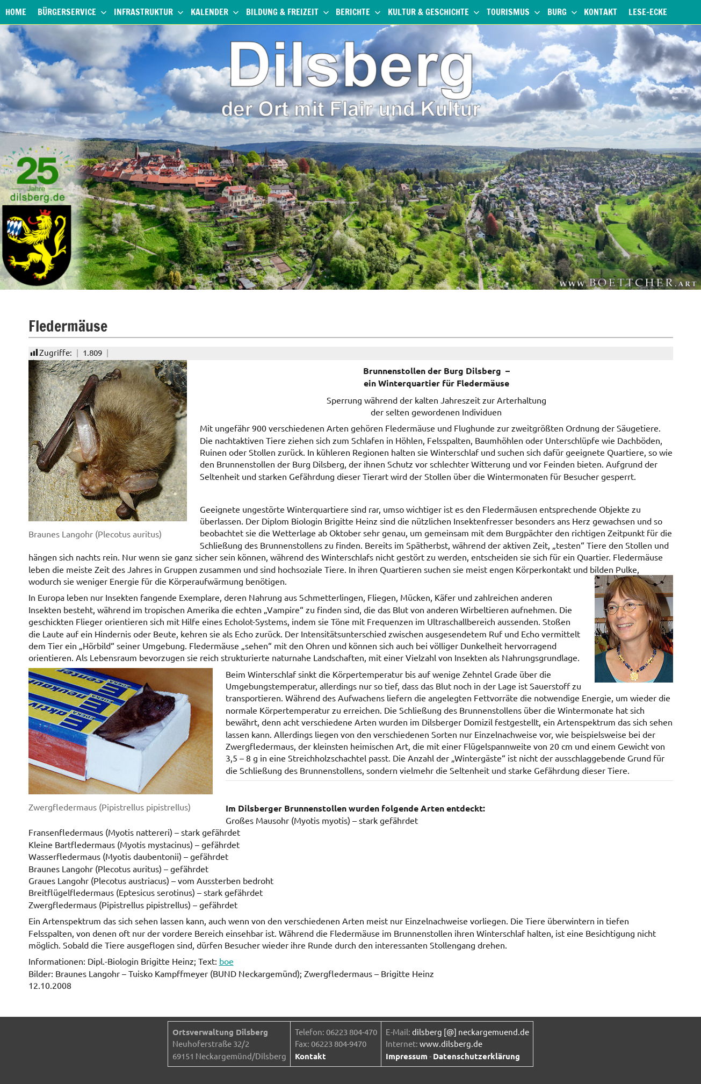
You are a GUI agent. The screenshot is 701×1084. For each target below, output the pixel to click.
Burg (562, 12)
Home (15, 12)
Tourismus (513, 12)
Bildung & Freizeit (287, 12)
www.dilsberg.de (451, 1043)
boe (226, 961)
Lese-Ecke (647, 12)
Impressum (407, 1056)
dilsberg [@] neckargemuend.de (470, 1031)
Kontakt (600, 12)
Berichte (358, 12)
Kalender (215, 12)
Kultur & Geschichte (434, 12)
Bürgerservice (72, 12)
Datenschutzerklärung (476, 1056)
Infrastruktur (149, 12)
